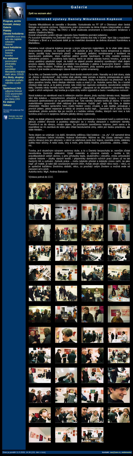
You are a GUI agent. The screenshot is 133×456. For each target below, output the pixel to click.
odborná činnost (13, 91)
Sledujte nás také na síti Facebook (15, 117)
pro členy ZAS (12, 99)
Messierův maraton (15, 71)
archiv (17, 21)
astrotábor (10, 69)
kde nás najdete (13, 39)
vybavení (9, 42)
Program (8, 21)
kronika (9, 55)
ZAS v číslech (12, 96)
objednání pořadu (14, 80)
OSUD (20, 74)
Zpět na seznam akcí (40, 13)
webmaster (127, 452)
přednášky (10, 64)
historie (9, 44)
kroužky (9, 66)
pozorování (11, 61)
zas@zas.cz (115, 452)
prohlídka (15, 36)
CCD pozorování (13, 94)
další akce (10, 74)
